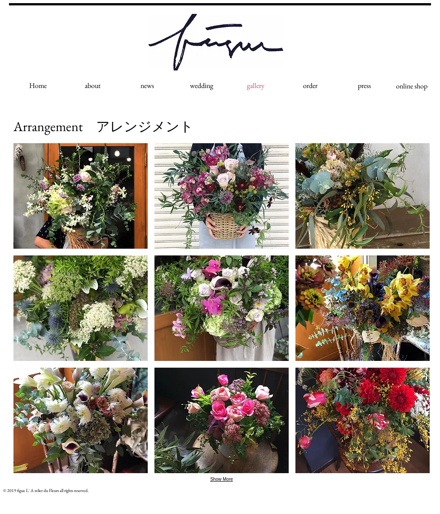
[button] (80, 196)
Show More (221, 479)
